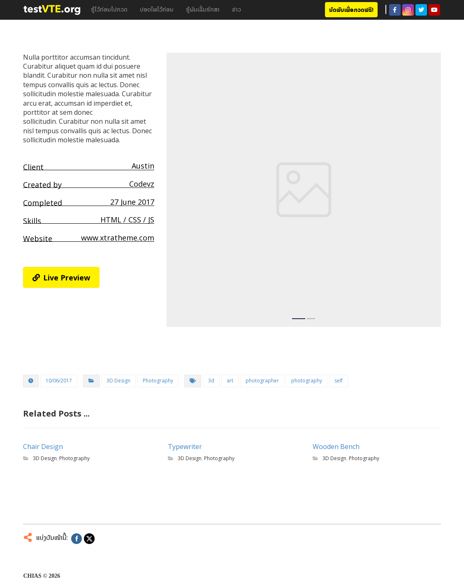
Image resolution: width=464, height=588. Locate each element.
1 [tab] (298, 318)
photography (306, 380)
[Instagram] (408, 10)
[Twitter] (421, 10)
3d (211, 380)
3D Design (118, 380)
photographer (262, 380)
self (338, 380)
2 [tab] (311, 318)
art (230, 380)
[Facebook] (395, 10)
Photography (158, 380)
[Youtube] (434, 10)
